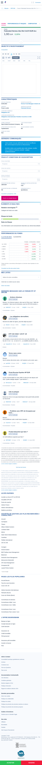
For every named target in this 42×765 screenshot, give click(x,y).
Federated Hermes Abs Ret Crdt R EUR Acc (20, 31)
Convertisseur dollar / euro (8, 602)
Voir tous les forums (21, 467)
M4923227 (8, 307)
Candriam (4, 537)
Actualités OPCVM (6, 499)
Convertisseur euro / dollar (8, 605)
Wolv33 (7, 324)
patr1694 (8, 363)
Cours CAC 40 (5, 585)
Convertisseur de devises (8, 599)
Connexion (38, 2)
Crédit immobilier (6, 633)
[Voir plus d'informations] (40, 157)
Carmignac (4, 521)
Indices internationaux (7, 507)
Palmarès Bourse (6, 592)
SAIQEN (24, 307)
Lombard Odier (5, 529)
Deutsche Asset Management (9, 557)
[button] (2, 2)
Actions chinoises (16, 297)
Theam (3, 524)
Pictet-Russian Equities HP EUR (19, 372)
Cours (3, 23)
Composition (32, 23)
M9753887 (8, 440)
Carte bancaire (5, 626)
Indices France (5, 505)
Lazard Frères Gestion (7, 568)
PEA (2, 645)
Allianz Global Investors (7, 527)
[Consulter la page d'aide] (33, 2)
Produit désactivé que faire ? (18, 432)
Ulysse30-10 (9, 344)
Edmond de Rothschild (7, 560)
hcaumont (8, 422)
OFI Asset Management (7, 562)
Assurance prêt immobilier (8, 640)
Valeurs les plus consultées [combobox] (10, 277)
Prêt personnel (5, 636)
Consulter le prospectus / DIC (8, 193)
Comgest (3, 547)
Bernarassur (9, 382)
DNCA (3, 532)
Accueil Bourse (5, 580)
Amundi (3, 519)
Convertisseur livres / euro (8, 609)
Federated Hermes (26, 108)
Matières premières (6, 510)
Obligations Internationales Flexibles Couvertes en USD (16, 116)
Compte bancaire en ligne (8, 624)
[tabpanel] (21, 253)
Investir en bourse (6, 643)
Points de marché (6, 502)
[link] (12, 659)
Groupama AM (5, 565)
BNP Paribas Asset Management (10, 552)
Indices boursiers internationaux (10, 590)
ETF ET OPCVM (13, 299)
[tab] (6, 237)
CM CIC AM (4, 542)
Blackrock (4, 555)
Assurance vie (5, 631)
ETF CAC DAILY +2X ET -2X (18, 334)
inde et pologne (14, 392)
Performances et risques (17, 23)
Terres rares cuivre (15, 353)
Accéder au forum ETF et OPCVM (10, 497)
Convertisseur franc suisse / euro (10, 612)
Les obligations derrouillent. (19, 316)
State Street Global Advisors (9, 535)
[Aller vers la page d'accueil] (5, 2)
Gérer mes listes (5, 285)
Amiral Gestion (5, 549)
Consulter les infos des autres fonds (10, 268)
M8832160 (25, 382)
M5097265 (8, 401)
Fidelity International (6, 540)
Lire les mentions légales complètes (9, 463)
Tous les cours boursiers (8, 583)
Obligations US (5, 112)
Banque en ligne (5, 621)
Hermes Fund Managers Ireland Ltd (30, 103)
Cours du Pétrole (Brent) (8, 595)
